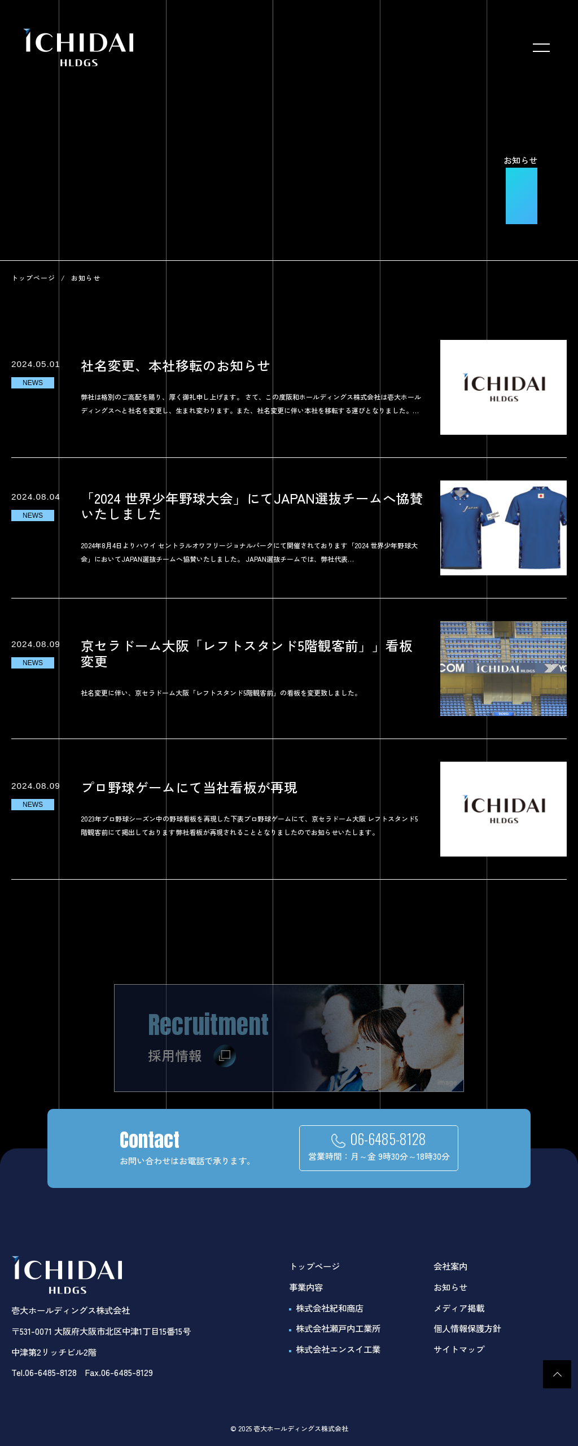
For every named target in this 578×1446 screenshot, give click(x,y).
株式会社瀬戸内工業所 (338, 1328)
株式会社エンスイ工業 (338, 1349)
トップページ (33, 277)
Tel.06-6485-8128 (44, 1372)
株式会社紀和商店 (330, 1307)
